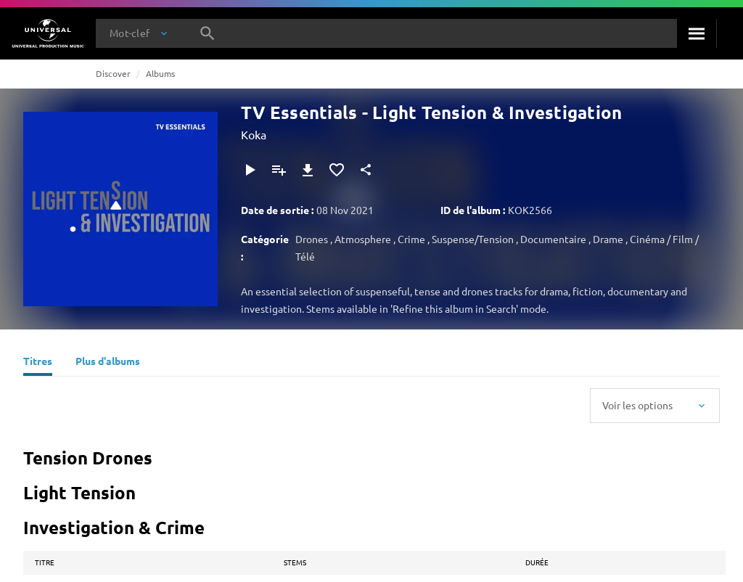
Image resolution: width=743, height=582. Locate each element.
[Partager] (365, 170)
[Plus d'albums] (107, 363)
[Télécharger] (307, 170)
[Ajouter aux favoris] (336, 170)
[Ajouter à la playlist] (278, 170)
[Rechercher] (697, 33)
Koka (253, 134)
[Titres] (37, 363)
